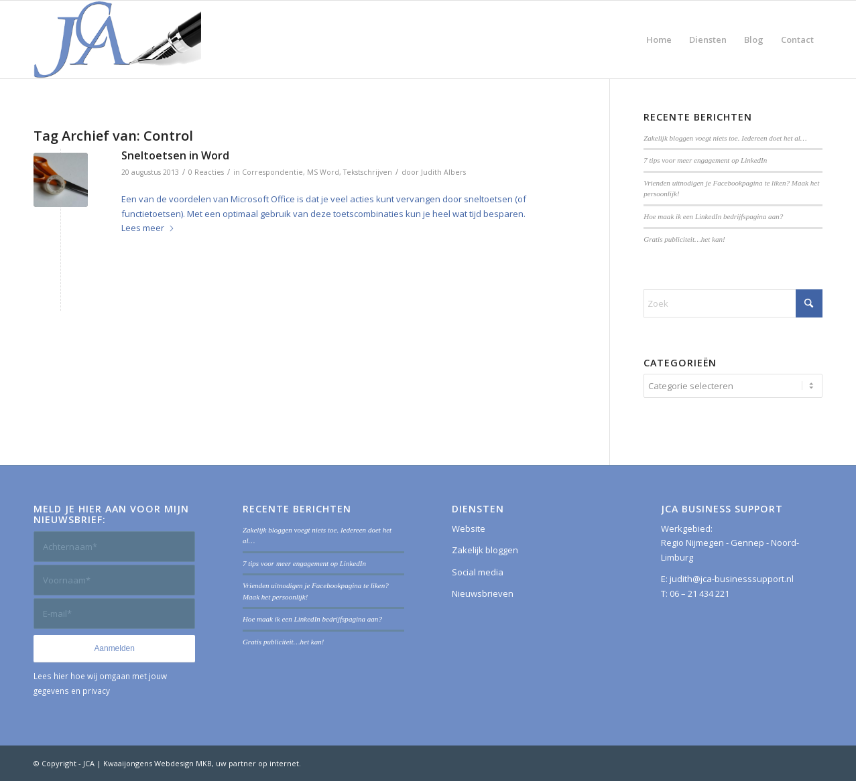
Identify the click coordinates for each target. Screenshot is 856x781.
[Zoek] (733, 303)
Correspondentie (272, 172)
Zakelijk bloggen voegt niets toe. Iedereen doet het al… (725, 138)
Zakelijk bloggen (485, 550)
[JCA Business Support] (117, 39)
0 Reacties (206, 172)
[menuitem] (658, 39)
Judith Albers (443, 172)
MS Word (323, 172)
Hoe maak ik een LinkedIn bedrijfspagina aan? (713, 216)
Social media (477, 572)
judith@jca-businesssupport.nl (732, 579)
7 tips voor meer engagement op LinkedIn (705, 160)
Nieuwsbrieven (482, 593)
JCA (89, 763)
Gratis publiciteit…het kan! (684, 239)
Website (468, 528)
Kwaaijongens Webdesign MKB (157, 763)
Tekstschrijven (367, 172)
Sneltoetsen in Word (175, 155)
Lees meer (148, 228)
